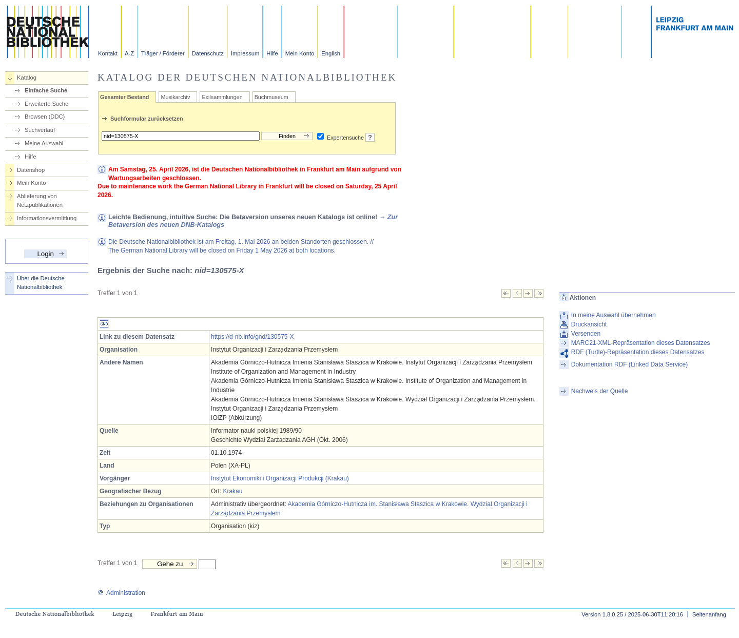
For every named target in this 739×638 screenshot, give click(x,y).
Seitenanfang (709, 614)
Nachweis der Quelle (599, 391)
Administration (121, 592)
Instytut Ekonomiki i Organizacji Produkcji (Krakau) (280, 478)
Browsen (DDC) (45, 116)
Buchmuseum (271, 97)
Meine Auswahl (44, 143)
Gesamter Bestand (124, 97)
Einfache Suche (46, 90)
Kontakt (108, 53)
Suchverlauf (40, 130)
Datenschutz (208, 53)
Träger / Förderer (163, 53)
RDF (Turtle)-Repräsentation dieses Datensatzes (638, 352)
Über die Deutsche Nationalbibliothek (41, 282)
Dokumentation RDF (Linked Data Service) (629, 364)
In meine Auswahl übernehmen (613, 315)
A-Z (129, 53)
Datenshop (31, 170)
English (330, 53)
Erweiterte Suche (46, 104)
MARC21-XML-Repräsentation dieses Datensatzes (640, 342)
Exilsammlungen (222, 97)
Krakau (232, 491)
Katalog (26, 77)
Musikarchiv (175, 97)
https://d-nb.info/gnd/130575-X (252, 336)
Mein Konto (300, 53)
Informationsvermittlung (46, 218)
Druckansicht (589, 324)
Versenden (585, 333)
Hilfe (272, 53)
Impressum (245, 53)
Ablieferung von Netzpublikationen (40, 200)
